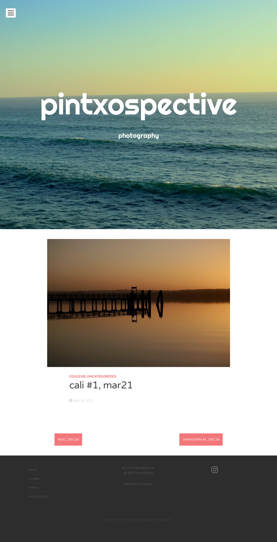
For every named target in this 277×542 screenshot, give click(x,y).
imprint (33, 487)
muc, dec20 (68, 439)
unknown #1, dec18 (201, 439)
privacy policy (38, 496)
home (33, 470)
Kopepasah (165, 519)
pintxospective (138, 104)
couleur (77, 376)
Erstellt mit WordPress (118, 519)
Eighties (147, 519)
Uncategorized (101, 376)
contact (34, 478)
